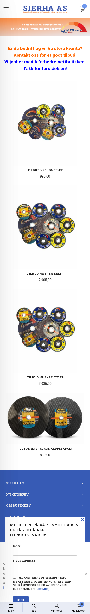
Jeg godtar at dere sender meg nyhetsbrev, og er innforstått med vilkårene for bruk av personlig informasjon (42, 583)
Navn (45, 549)
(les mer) (42, 589)
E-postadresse (45, 564)
